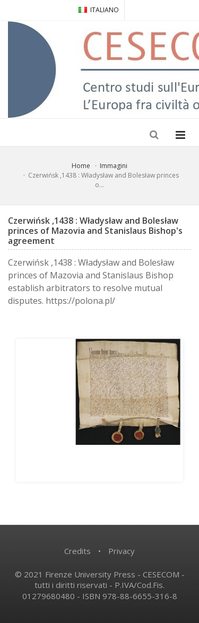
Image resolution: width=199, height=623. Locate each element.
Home (81, 165)
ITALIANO (99, 9)
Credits (77, 551)
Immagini (113, 165)
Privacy (121, 551)
